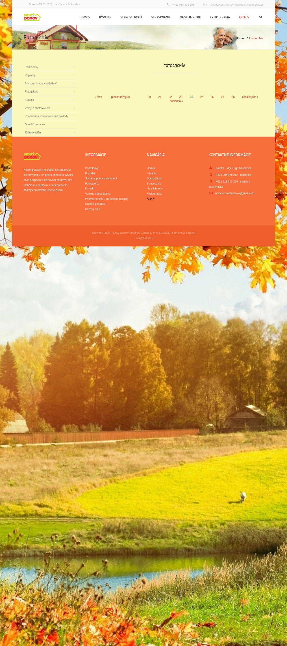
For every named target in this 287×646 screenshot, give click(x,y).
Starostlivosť (131, 17)
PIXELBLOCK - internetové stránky (174, 232)
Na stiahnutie (190, 17)
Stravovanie (161, 17)
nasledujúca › (250, 97)
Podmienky (31, 67)
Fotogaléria (31, 91)
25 (201, 97)
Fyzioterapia (220, 17)
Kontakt (29, 99)
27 (222, 97)
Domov (85, 17)
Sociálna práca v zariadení (41, 83)
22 (170, 97)
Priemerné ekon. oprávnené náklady (46, 116)
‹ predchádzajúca (120, 97)
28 (233, 97)
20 (149, 97)
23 (180, 97)
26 (212, 97)
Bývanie (105, 17)
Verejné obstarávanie (37, 108)
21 (159, 97)
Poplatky (30, 75)
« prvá (98, 97)
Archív (244, 17)
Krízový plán (33, 132)
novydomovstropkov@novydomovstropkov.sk (236, 4)
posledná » (176, 101)
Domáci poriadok (35, 124)
